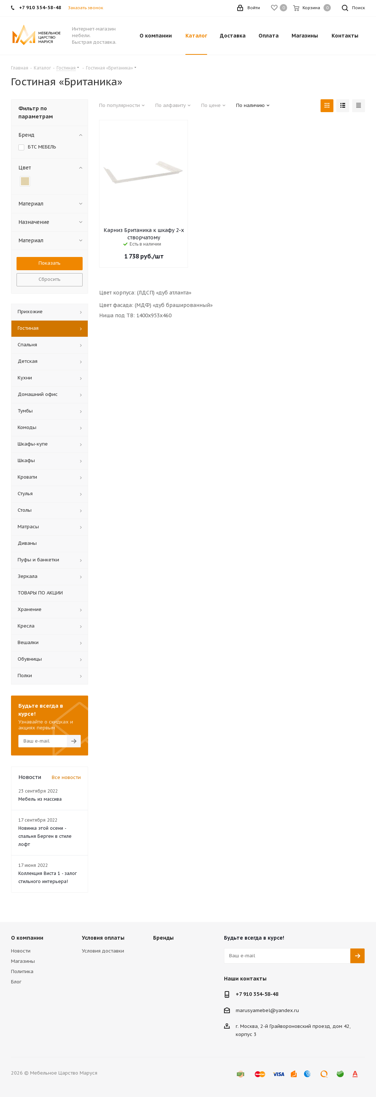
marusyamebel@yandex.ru (267, 1010)
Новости (20, 951)
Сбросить (50, 279)
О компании (27, 938)
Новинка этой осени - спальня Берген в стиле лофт (45, 836)
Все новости (66, 777)
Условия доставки (103, 951)
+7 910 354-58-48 (257, 994)
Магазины (23, 961)
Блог (16, 982)
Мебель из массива (40, 799)
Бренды (163, 938)
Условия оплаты (103, 938)
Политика (22, 971)
